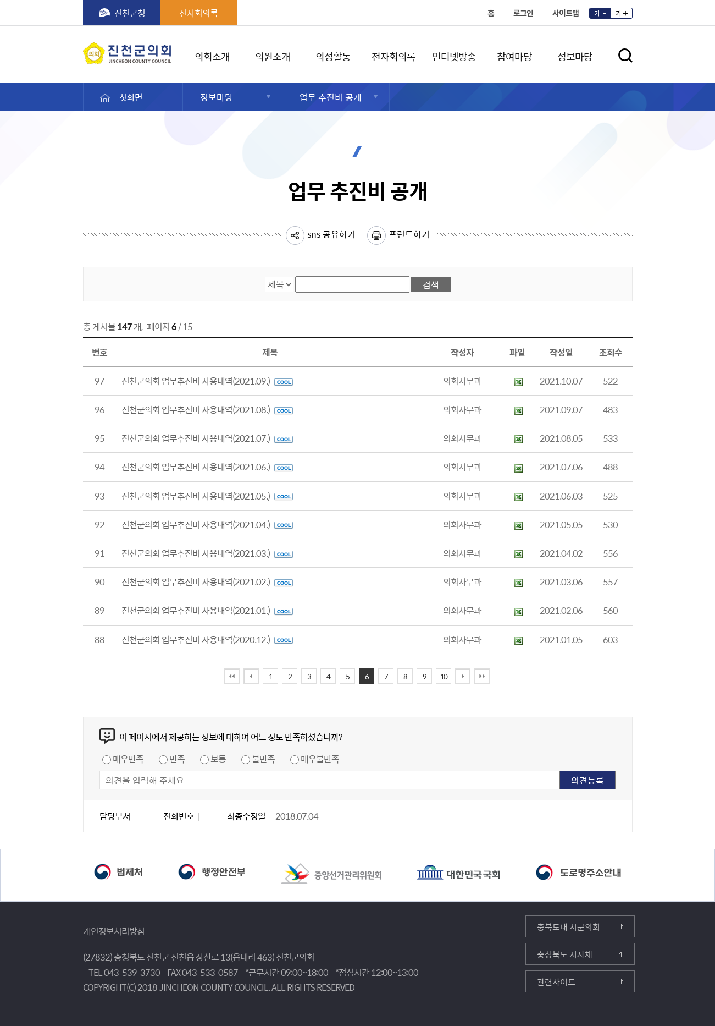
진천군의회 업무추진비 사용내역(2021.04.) (207, 524)
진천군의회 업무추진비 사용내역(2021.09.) (207, 380)
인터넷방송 (454, 55)
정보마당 (575, 55)
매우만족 (128, 758)
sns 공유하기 (331, 233)
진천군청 (129, 12)
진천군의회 (85, 49)
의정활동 (333, 55)
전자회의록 (198, 12)
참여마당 (514, 55)
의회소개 (212, 55)
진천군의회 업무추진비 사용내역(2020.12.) (207, 639)
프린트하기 (409, 233)
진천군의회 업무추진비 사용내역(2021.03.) (207, 552)
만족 (177, 758)
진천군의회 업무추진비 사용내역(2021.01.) (207, 610)
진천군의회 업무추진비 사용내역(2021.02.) (207, 581)
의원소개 (272, 55)
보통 (218, 758)
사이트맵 (565, 12)
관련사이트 (556, 982)
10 (443, 676)
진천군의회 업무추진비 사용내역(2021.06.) (207, 466)
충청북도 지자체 (564, 954)
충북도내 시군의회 (568, 927)
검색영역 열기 (625, 55)
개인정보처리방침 (114, 930)
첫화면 (130, 96)
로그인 (523, 12)
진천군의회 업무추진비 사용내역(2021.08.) (207, 409)
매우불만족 (320, 758)
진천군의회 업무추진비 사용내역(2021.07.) (207, 438)
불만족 (263, 758)
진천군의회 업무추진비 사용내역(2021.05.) (207, 495)
